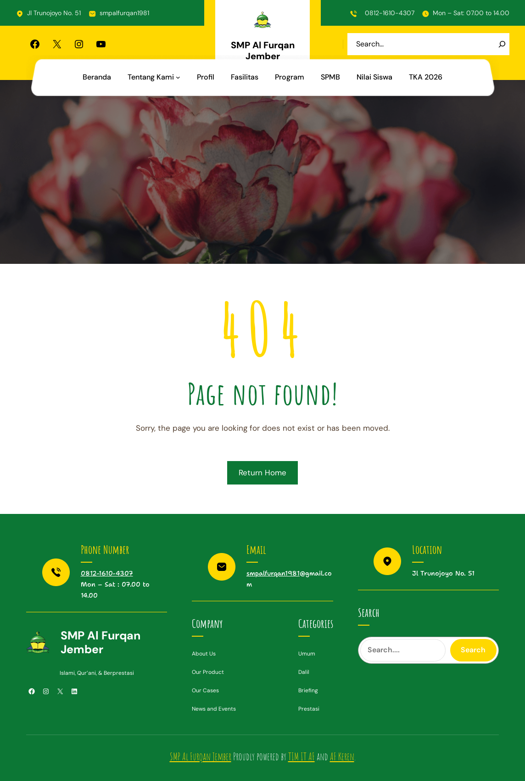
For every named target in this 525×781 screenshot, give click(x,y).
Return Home (262, 472)
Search (473, 650)
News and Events (214, 709)
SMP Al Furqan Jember (263, 50)
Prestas (308, 709)
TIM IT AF (301, 756)
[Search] (502, 44)
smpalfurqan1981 (124, 13)
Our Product (208, 672)
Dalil (303, 672)
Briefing (308, 690)
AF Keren (342, 756)
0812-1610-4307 (389, 13)
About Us (204, 653)
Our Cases (205, 690)
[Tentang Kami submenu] (178, 77)
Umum (306, 653)
